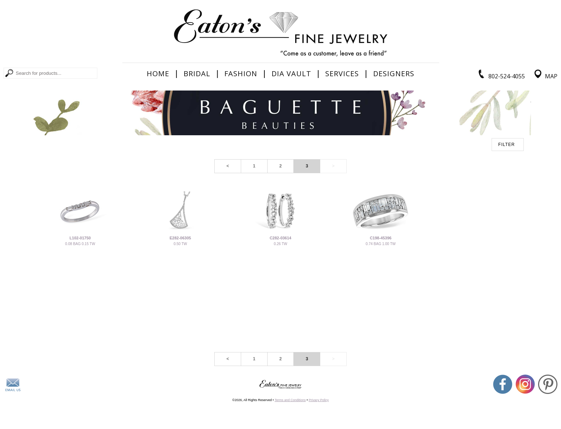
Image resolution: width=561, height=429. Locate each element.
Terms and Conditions (290, 400)
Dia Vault (291, 73)
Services (342, 73)
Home (158, 73)
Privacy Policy (319, 400)
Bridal (197, 73)
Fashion (240, 73)
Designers (393, 73)
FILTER (506, 144)
